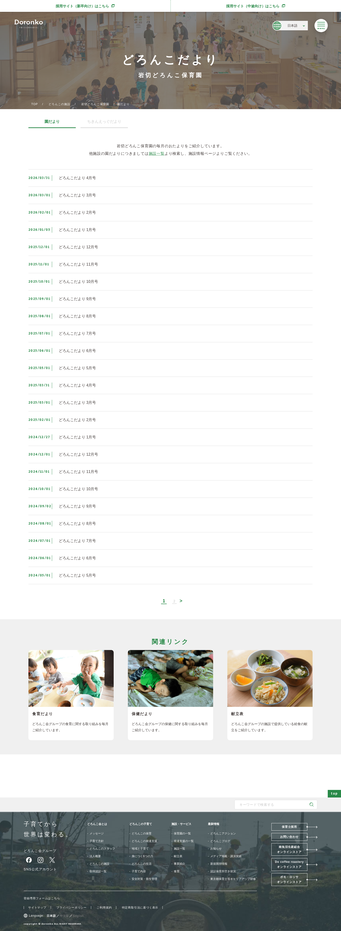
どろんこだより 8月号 (77, 316)
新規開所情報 (218, 863)
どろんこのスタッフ (102, 848)
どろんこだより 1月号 (77, 230)
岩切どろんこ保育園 (95, 104)
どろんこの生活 (142, 863)
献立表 (178, 856)
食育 (176, 871)
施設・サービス (181, 824)
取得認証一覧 (98, 871)
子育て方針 (97, 841)
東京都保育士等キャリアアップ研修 (233, 879)
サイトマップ (37, 907)
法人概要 (95, 856)
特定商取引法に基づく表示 (140, 907)
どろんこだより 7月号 (77, 333)
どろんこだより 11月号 (78, 264)
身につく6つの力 (142, 856)
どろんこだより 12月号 (78, 247)
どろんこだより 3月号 (77, 195)
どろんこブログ (220, 841)
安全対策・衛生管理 (144, 879)
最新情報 (213, 824)
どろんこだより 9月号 (77, 299)
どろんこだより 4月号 (77, 178)
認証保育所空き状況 (223, 871)
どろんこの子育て (140, 824)
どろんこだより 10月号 (78, 282)
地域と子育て (140, 848)
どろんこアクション (223, 833)
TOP (34, 104)
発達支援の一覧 (184, 841)
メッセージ (97, 833)
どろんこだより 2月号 (77, 212)
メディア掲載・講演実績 (226, 856)
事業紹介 (179, 863)
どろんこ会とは (97, 824)
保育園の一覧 (182, 833)
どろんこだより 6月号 (77, 351)
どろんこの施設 (59, 104)
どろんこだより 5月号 (77, 368)
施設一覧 (157, 153)
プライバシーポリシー (71, 907)
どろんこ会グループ (40, 851)
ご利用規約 (104, 907)
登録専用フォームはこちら (42, 898)
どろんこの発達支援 (144, 841)
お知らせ (216, 848)
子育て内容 (139, 871)
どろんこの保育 (142, 833)
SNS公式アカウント (40, 869)
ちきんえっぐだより (104, 122)
